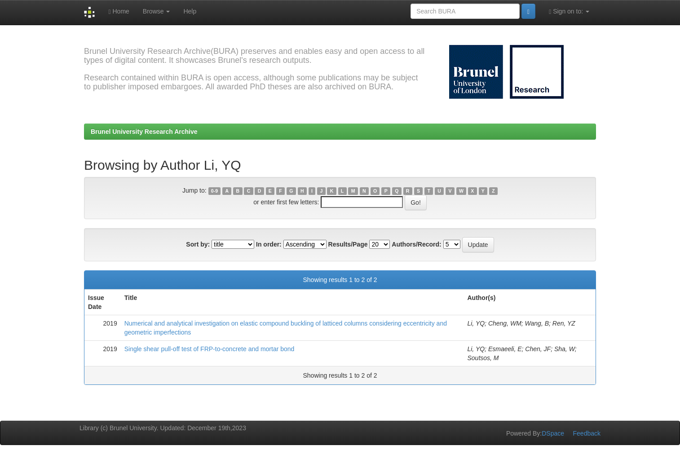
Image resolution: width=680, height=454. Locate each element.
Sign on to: (569, 11)
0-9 (214, 191)
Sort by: (198, 244)
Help (189, 11)
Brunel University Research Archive (144, 131)
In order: (269, 244)
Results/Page (348, 244)
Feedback (587, 433)
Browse (156, 11)
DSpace (553, 433)
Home (118, 11)
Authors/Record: (416, 244)
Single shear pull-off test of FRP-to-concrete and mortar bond (209, 349)
